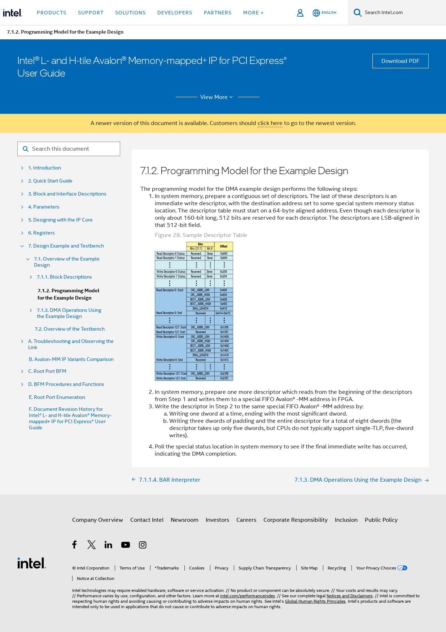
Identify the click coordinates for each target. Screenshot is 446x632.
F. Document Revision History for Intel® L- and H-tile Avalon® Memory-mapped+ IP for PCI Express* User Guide (70, 418)
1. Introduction (44, 168)
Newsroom (184, 520)
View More (217, 97)
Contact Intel (146, 520)
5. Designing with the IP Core (60, 220)
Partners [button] (218, 12)
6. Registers (41, 233)
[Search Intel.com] (404, 13)
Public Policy (381, 520)
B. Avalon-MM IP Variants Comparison (71, 359)
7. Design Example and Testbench (66, 246)
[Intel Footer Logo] (31, 562)
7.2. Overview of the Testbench (70, 329)
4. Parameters (44, 207)
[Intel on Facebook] (74, 546)
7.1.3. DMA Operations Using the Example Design (69, 313)
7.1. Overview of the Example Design (67, 262)
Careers (246, 520)
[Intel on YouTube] (126, 546)
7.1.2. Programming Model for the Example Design (68, 294)
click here (270, 123)
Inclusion (346, 520)
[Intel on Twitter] (91, 546)
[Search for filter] (68, 149)
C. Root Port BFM (47, 371)
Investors (217, 520)
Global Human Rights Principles (315, 601)
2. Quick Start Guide (50, 181)
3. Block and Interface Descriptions (67, 194)
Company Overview (97, 520)
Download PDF (400, 61)
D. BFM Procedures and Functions (66, 384)
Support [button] (91, 12)
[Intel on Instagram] (143, 546)
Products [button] (51, 12)
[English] (324, 12)
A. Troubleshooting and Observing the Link (71, 344)
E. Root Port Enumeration (57, 397)
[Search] (358, 12)
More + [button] (253, 12)
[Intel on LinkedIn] (108, 546)
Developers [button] (174, 12)
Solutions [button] (130, 12)
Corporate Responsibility (295, 520)
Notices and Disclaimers (350, 595)
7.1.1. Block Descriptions (64, 277)
